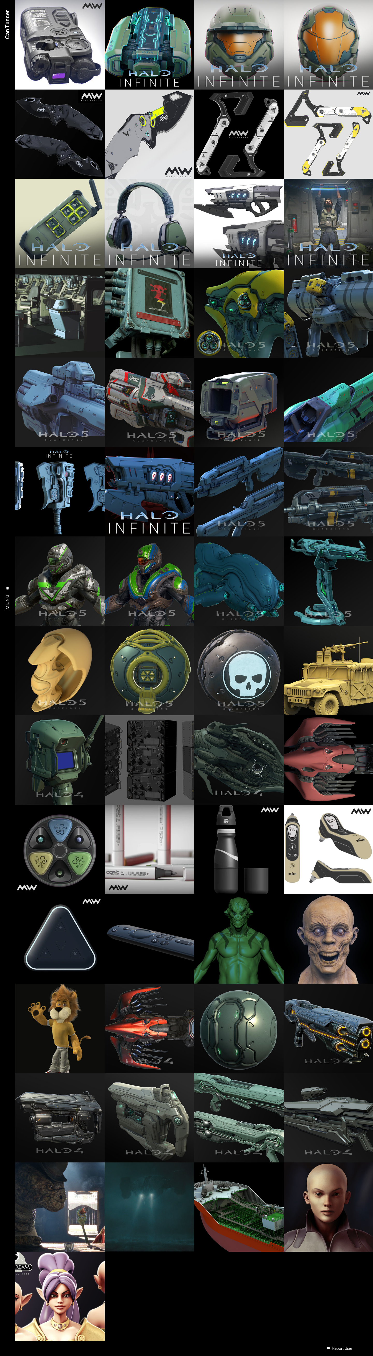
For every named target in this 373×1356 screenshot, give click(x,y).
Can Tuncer (7, 24)
